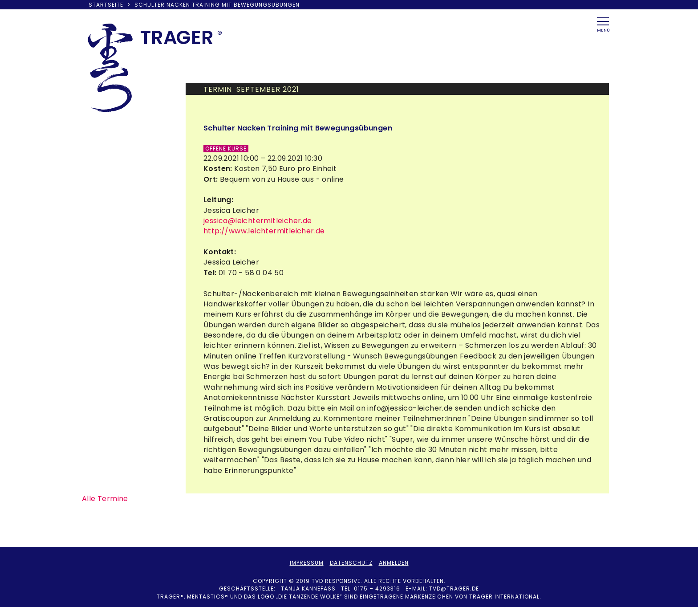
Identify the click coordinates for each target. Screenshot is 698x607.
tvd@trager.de (454, 588)
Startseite (106, 4)
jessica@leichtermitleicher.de (257, 221)
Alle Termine (105, 498)
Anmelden (394, 562)
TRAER (177, 37)
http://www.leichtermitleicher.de (264, 231)
